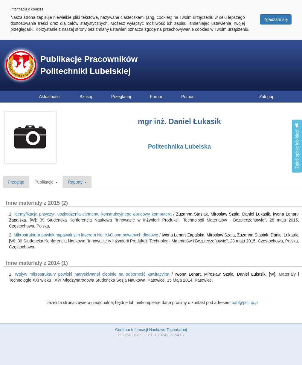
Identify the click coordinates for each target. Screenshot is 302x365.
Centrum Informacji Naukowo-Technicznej (151, 329)
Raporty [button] (77, 182)
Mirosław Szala (225, 214)
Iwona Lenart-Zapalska (183, 235)
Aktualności (49, 96)
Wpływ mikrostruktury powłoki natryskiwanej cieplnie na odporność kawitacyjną (92, 274)
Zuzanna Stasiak (192, 214)
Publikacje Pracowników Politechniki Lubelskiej (89, 65)
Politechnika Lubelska (179, 146)
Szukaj (86, 96)
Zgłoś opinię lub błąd (297, 146)
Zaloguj (266, 96)
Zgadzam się (276, 19)
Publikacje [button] (46, 182)
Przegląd (16, 182)
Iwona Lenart (188, 274)
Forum (156, 96)
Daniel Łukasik (256, 214)
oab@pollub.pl (245, 302)
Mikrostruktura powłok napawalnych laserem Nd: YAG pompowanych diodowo (86, 235)
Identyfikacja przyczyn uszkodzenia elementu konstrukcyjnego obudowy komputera (92, 214)
